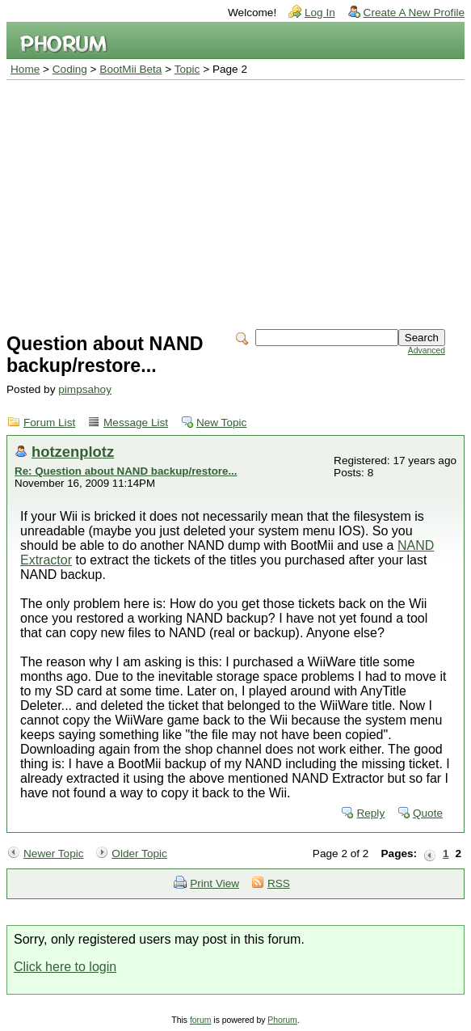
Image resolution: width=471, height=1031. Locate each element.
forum (201, 1020)
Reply (370, 813)
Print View (214, 883)
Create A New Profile (414, 12)
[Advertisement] (235, 201)
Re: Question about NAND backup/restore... (126, 471)
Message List (135, 422)
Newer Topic (53, 853)
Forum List (49, 422)
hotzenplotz (73, 451)
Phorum (281, 1020)
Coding (70, 69)
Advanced (426, 350)
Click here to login (65, 967)
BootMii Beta (130, 69)
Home (25, 69)
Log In (320, 12)
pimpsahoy (84, 389)
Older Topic (139, 853)
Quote (428, 813)
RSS (278, 883)
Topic (187, 69)
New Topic (221, 422)
